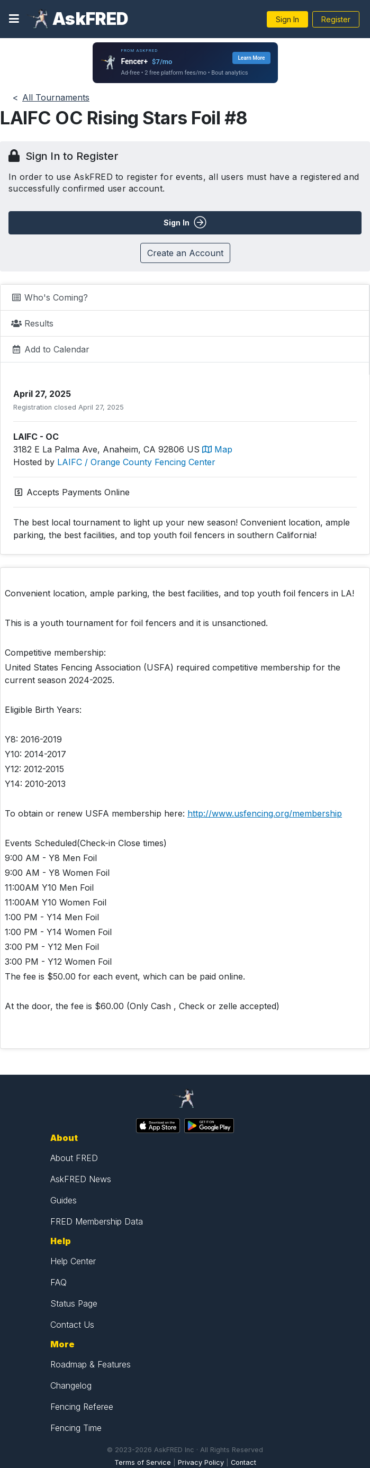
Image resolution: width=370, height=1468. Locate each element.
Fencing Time (76, 1427)
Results (32, 323)
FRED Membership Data (96, 1221)
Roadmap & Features (90, 1364)
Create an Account (185, 253)
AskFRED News (80, 1179)
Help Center (73, 1261)
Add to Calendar (50, 349)
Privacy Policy (201, 1462)
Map (217, 449)
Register (335, 19)
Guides (63, 1200)
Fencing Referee (81, 1406)
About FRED (74, 1158)
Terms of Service (142, 1462)
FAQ (58, 1282)
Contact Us (72, 1324)
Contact (243, 1462)
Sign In (287, 19)
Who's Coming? (49, 297)
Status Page (73, 1303)
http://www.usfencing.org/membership (264, 813)
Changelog (71, 1385)
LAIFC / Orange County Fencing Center (136, 462)
